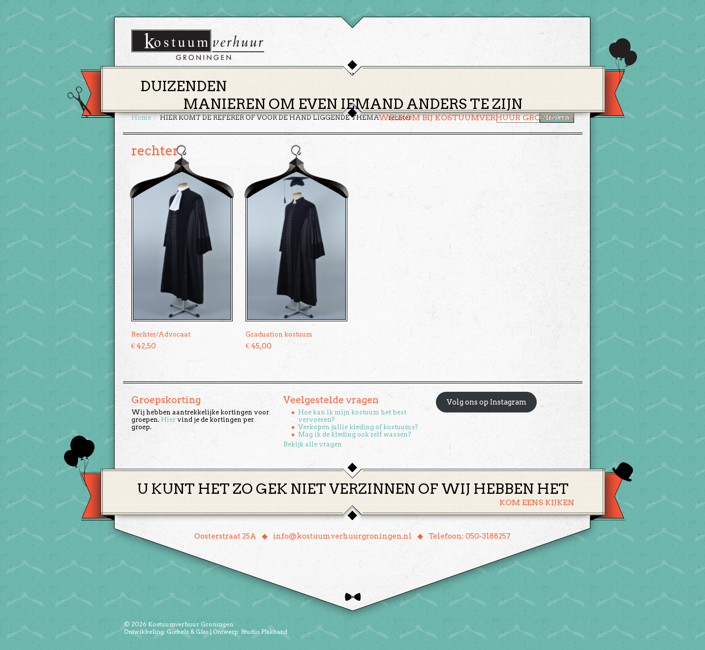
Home (279, 75)
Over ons (444, 75)
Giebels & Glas (188, 631)
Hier (168, 419)
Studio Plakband (264, 631)
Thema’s (318, 75)
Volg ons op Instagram (486, 402)
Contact (490, 75)
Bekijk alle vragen (312, 444)
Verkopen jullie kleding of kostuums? (358, 427)
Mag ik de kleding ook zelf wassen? (354, 434)
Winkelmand (545, 75)
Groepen (399, 75)
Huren (358, 75)
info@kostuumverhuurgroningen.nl (342, 536)
